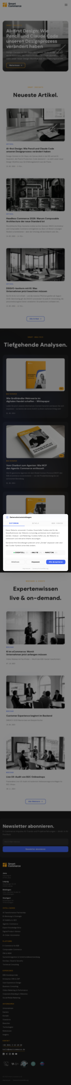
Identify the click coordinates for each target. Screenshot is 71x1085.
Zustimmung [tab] (14, 523)
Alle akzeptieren (56, 562)
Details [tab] (35, 523)
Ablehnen (15, 562)
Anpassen (36, 562)
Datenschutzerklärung (40, 568)
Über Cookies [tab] (57, 523)
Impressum (26, 568)
